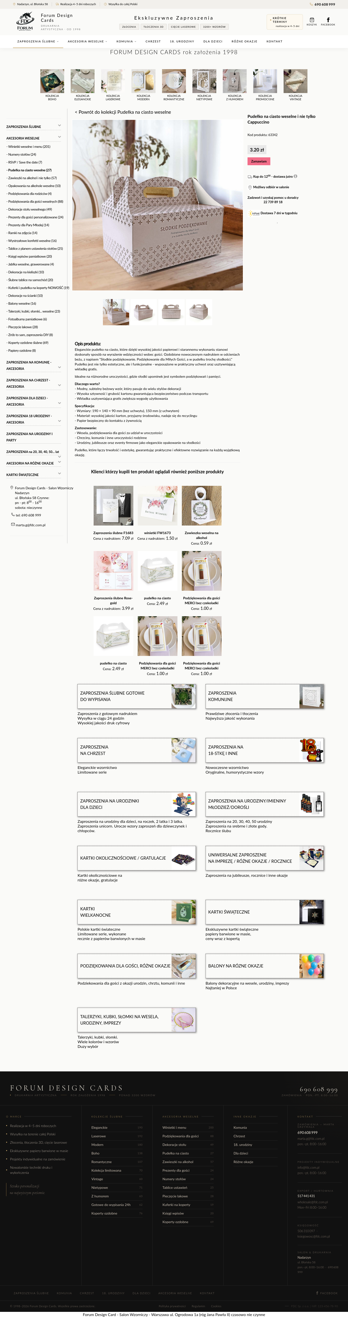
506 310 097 (306, 1231)
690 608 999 (322, 4)
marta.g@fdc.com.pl (31, 525)
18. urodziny (182, 41)
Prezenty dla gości (188, 1170)
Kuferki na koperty (188, 1205)
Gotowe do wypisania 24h (117, 1205)
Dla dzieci (213, 41)
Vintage (117, 1179)
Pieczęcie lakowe (188, 1196)
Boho (117, 1153)
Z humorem (117, 1196)
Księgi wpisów (188, 1213)
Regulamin (198, 1306)
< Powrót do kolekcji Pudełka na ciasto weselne (123, 112)
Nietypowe (117, 1187)
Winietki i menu (188, 1127)
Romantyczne (117, 1162)
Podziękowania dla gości (188, 1136)
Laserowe (117, 1136)
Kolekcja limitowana (117, 1170)
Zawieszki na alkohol (188, 1162)
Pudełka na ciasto (188, 1153)
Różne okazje (244, 41)
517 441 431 (306, 1196)
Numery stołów (188, 1179)
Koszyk (312, 21)
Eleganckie (117, 1127)
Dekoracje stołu (188, 1144)
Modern (117, 1144)
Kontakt (275, 41)
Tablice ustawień (188, 1187)
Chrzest (153, 41)
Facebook (328, 21)
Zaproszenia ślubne (38, 41)
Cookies (216, 1306)
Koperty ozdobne (117, 1213)
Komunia (126, 41)
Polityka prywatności (172, 1306)
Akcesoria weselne (88, 41)
